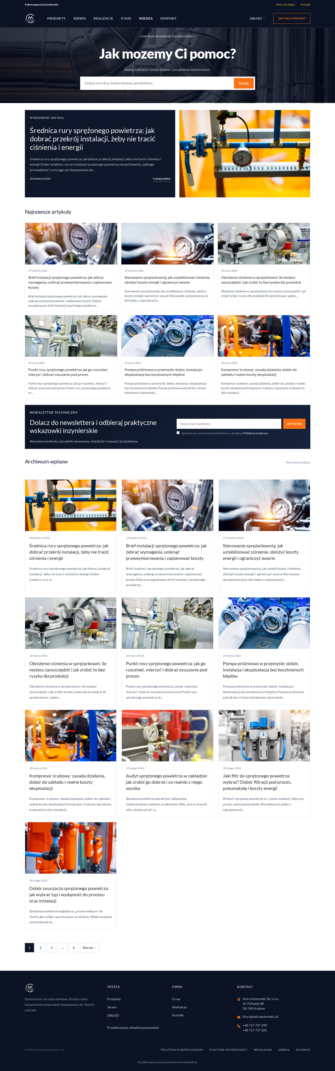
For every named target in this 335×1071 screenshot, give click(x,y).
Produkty (56, 18)
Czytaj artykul (161, 178)
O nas (126, 18)
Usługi (257, 18)
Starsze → (90, 947)
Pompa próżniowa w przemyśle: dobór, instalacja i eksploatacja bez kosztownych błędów (263, 670)
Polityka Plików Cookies (182, 1049)
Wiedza (146, 18)
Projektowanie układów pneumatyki (133, 1027)
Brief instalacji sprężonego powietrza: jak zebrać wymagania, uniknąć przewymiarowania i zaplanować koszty (70, 282)
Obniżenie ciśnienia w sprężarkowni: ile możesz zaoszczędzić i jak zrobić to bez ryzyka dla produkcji (67, 670)
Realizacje (103, 18)
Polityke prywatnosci (255, 433)
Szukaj (244, 83)
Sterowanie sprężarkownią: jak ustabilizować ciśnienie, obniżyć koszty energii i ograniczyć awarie (261, 552)
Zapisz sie (294, 423)
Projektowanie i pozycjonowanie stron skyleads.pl (167, 1062)
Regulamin (263, 1049)
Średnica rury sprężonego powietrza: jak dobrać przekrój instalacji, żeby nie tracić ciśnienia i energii (92, 138)
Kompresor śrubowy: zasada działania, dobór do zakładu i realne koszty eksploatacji (67, 782)
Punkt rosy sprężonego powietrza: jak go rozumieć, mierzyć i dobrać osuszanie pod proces (166, 670)
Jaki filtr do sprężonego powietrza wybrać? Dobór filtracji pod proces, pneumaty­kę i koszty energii (257, 782)
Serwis (79, 18)
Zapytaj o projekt (292, 18)
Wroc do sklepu (285, 4)
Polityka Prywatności (228, 1049)
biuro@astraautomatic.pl (260, 1016)
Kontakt (305, 4)
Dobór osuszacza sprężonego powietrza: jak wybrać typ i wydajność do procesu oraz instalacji (69, 894)
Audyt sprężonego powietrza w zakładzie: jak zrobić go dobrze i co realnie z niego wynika (167, 782)
